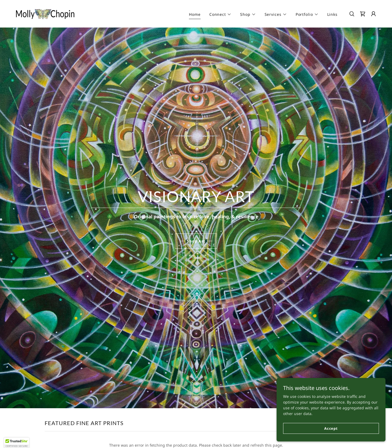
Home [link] (195, 14)
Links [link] (332, 14)
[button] (220, 14)
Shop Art (196, 241)
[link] (45, 13)
